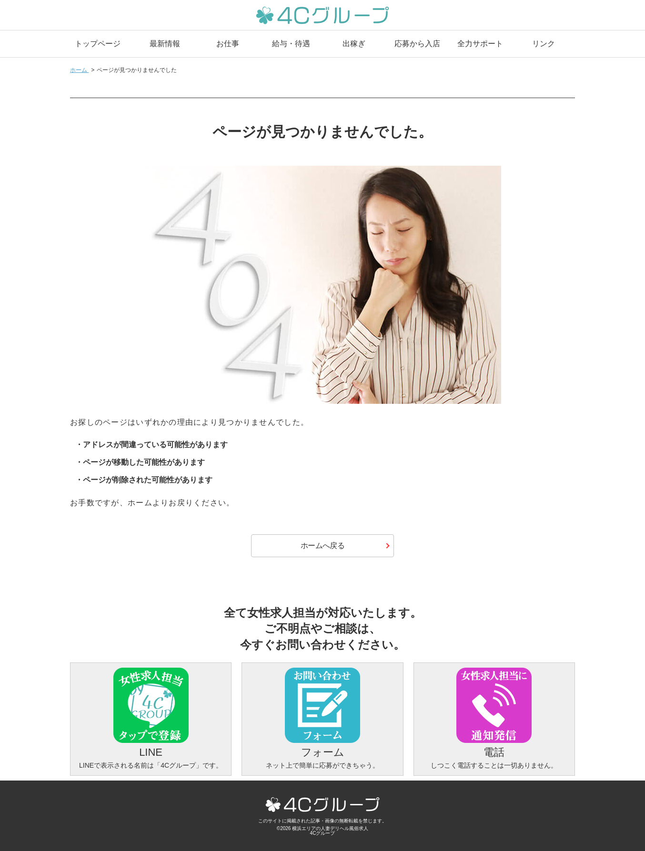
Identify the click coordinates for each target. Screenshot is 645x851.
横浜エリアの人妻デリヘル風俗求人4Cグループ (330, 831)
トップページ (98, 44)
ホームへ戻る (322, 545)
